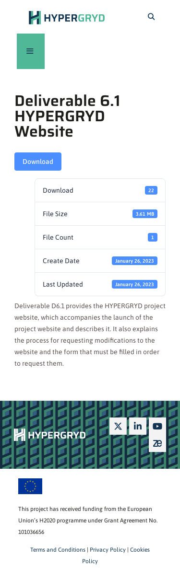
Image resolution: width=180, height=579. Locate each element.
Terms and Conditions (57, 549)
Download (38, 161)
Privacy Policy (107, 549)
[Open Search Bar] (151, 17)
